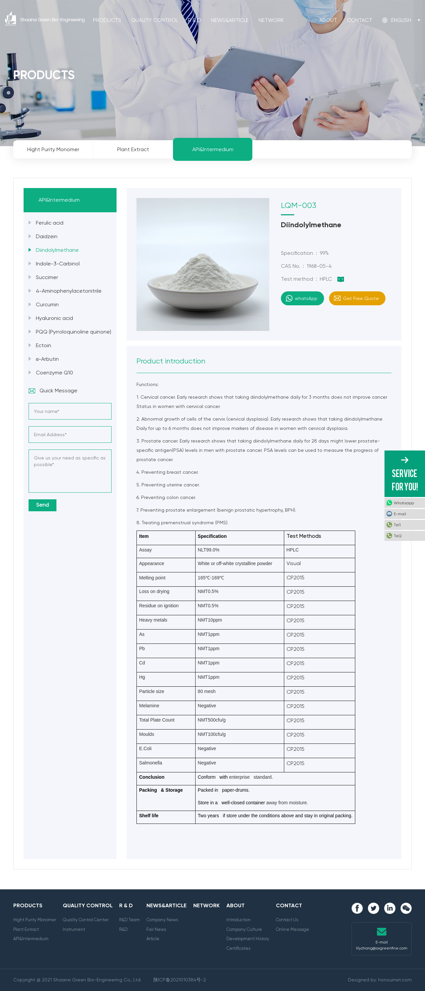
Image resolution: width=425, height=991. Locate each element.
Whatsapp (404, 503)
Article (152, 938)
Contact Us (287, 919)
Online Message (292, 929)
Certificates (238, 948)
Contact (359, 20)
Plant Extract (26, 929)
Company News (162, 919)
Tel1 (397, 525)
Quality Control (154, 20)
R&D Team (129, 919)
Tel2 (398, 536)
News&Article (230, 20)
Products (107, 20)
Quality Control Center (86, 919)
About (328, 20)
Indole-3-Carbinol (58, 263)
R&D (123, 929)
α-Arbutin (47, 359)
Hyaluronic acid (54, 318)
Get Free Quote (361, 298)
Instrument (74, 929)
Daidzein (46, 236)
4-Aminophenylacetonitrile (69, 291)
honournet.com (395, 979)
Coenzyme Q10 (54, 372)
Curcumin (47, 304)
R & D (194, 20)
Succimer (47, 277)
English (401, 20)
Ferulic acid (49, 223)
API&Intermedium (30, 938)
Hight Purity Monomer (34, 919)
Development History (247, 938)
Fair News (156, 929)
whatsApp (306, 298)
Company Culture (244, 929)
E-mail (400, 514)
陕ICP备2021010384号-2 (179, 979)
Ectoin (43, 345)
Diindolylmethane (57, 250)
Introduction (238, 919)
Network (271, 20)
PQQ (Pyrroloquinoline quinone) (73, 332)
